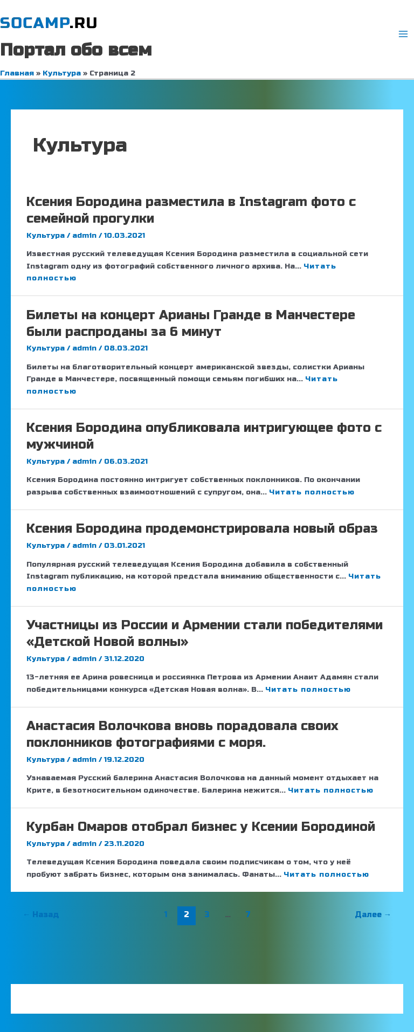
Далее (373, 914)
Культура (45, 235)
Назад (41, 914)
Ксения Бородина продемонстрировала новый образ (202, 528)
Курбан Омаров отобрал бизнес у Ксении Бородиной (200, 827)
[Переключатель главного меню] (403, 34)
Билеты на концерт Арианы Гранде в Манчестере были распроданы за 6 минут (190, 323)
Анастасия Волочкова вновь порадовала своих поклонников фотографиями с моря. (182, 734)
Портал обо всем (75, 49)
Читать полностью (312, 492)
